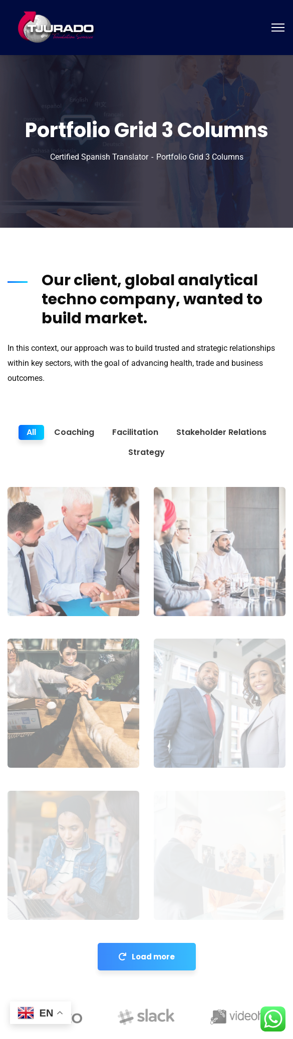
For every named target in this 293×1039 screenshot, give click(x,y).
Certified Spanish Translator (99, 157)
